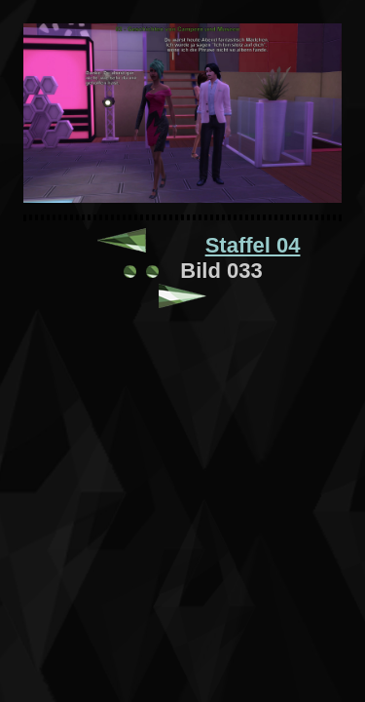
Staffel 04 (253, 245)
